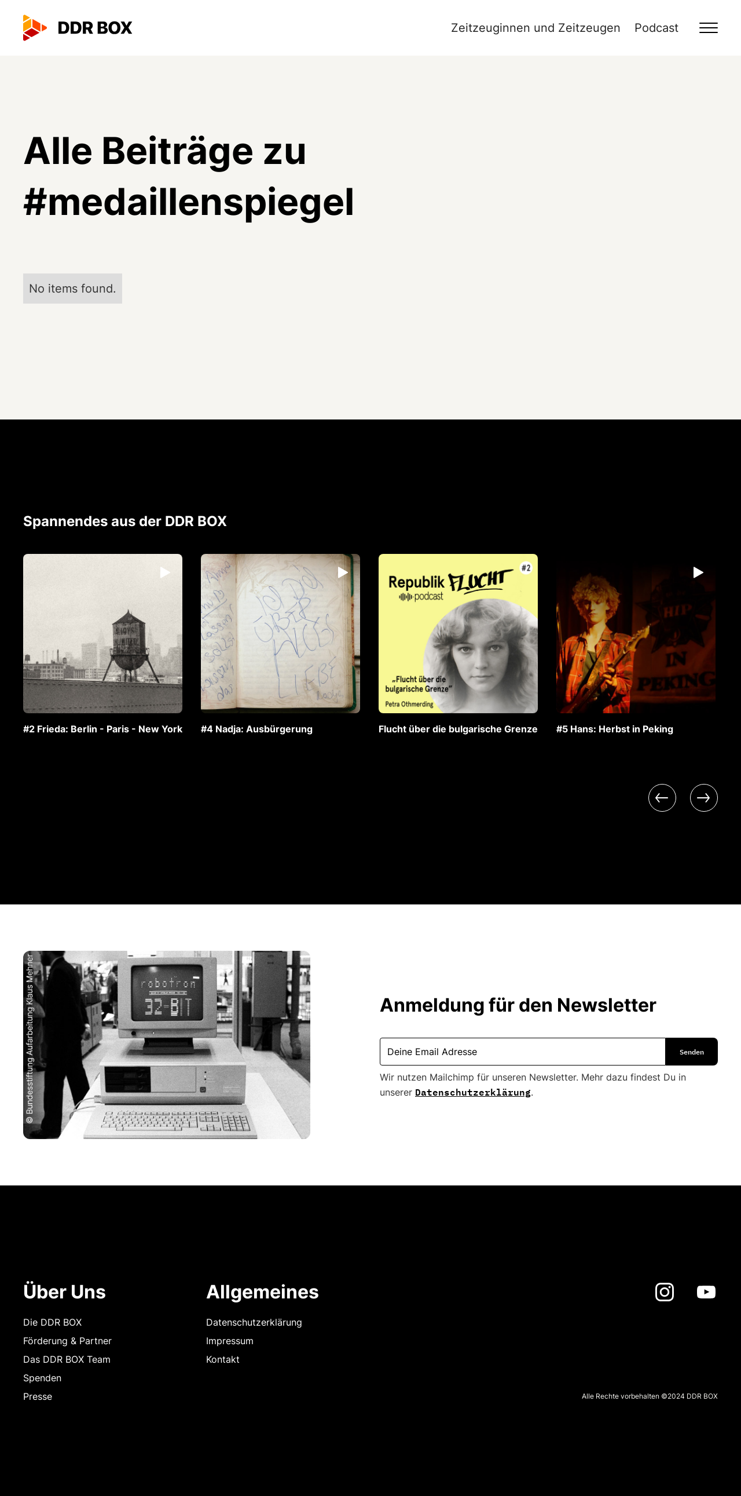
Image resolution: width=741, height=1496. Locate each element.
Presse (37, 1396)
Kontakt (223, 1359)
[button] (701, 28)
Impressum (230, 1341)
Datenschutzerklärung (473, 1091)
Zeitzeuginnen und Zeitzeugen (536, 28)
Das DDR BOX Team (67, 1359)
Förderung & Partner (67, 1341)
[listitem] (102, 644)
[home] (78, 28)
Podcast (656, 28)
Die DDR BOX (52, 1322)
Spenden (42, 1378)
